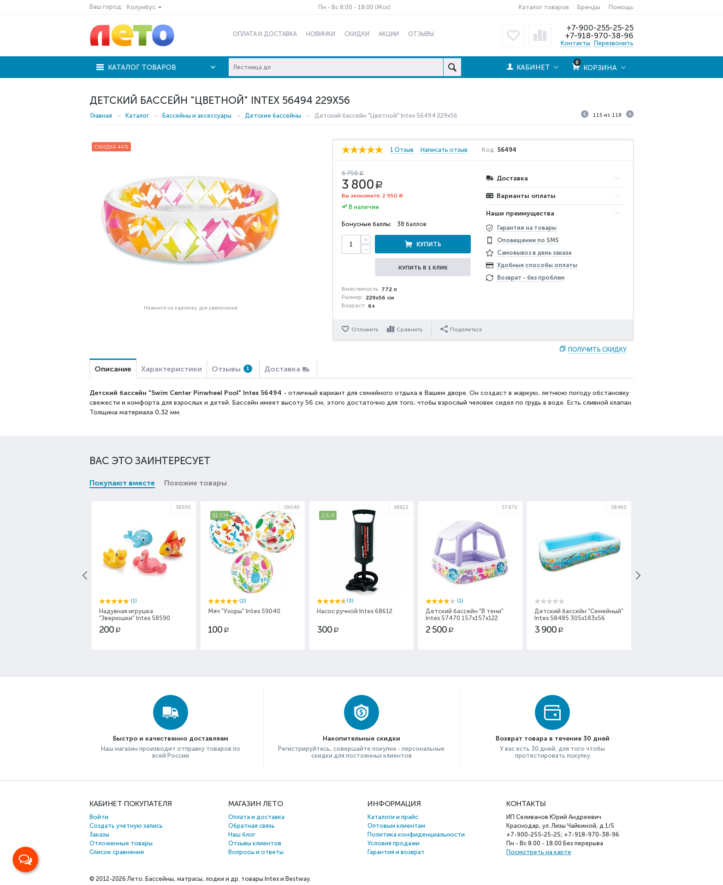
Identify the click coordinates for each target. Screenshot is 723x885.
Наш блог (241, 834)
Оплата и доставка (256, 816)
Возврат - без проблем (530, 277)
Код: (488, 150)
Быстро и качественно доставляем (170, 738)
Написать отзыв (444, 150)
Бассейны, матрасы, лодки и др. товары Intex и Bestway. (228, 878)
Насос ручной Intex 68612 (354, 611)
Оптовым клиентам (396, 825)
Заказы (99, 834)
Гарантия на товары (527, 227)
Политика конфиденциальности (416, 834)
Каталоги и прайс (392, 816)
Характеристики (171, 369)
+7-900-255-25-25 (600, 27)
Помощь (621, 7)
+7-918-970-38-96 (599, 35)
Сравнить (409, 329)
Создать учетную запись (126, 825)
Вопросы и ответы (256, 852)
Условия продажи (393, 843)
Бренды (588, 7)
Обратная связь (251, 825)
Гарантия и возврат (396, 852)
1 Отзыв (402, 150)
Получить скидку (597, 349)
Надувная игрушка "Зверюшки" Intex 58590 (134, 615)
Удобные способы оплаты (537, 265)
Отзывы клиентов (254, 843)
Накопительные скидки (361, 738)
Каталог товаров (544, 7)
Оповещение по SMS (528, 240)
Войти (98, 816)
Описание (113, 369)
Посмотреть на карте (538, 852)
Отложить (364, 329)
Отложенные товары (121, 843)
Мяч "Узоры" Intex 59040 (244, 611)
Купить (428, 244)
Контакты (575, 43)
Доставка (282, 369)
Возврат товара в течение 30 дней (553, 738)
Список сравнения (116, 852)
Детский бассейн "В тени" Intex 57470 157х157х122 (465, 615)
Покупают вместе (122, 482)
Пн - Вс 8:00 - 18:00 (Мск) (354, 7)
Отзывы (232, 369)
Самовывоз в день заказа (534, 252)
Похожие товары (195, 482)
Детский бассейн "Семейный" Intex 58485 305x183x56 (578, 615)
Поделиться (461, 329)
